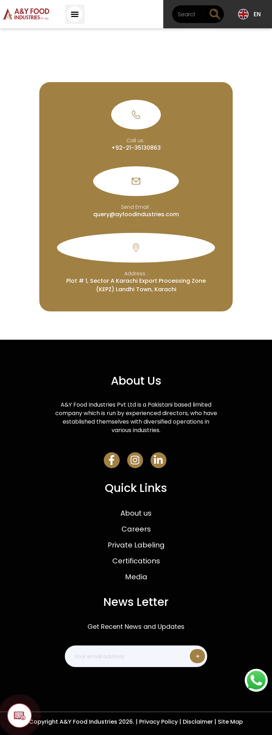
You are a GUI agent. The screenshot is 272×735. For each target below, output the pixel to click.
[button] (75, 14)
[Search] (215, 14)
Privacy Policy (158, 722)
